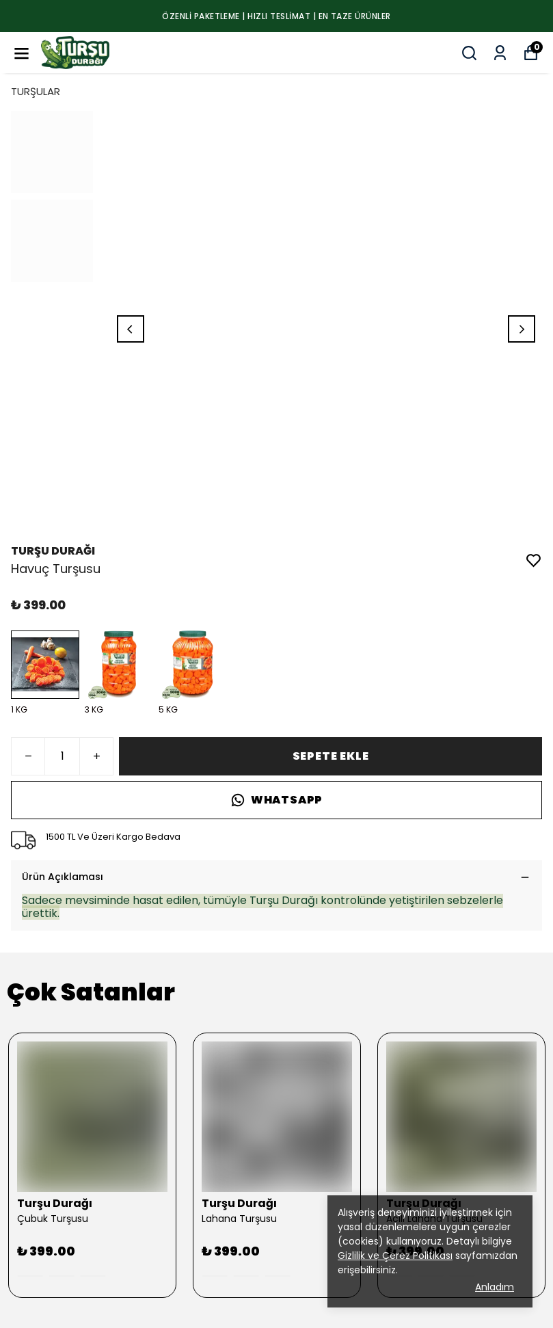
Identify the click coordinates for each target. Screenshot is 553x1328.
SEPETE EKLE (331, 756)
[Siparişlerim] (500, 53)
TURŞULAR (35, 91)
